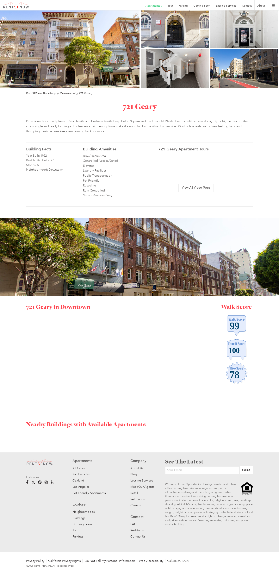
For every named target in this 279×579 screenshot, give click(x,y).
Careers (135, 505)
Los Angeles (81, 486)
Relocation (137, 499)
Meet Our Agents (141, 486)
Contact (247, 5)
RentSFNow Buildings (41, 93)
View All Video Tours (196, 187)
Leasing (226, 5)
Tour (170, 5)
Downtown (67, 93)
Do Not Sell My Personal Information (110, 561)
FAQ (133, 524)
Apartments (154, 5)
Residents (137, 530)
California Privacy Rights (64, 561)
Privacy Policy (35, 561)
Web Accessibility (151, 561)
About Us (136, 468)
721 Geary (85, 93)
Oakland (78, 480)
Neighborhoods (83, 511)
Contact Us (138, 536)
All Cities (78, 468)
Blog (133, 474)
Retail (134, 493)
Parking (183, 5)
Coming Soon (202, 5)
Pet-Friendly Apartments (89, 493)
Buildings (78, 518)
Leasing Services (141, 480)
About (261, 5)
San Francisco (81, 474)
